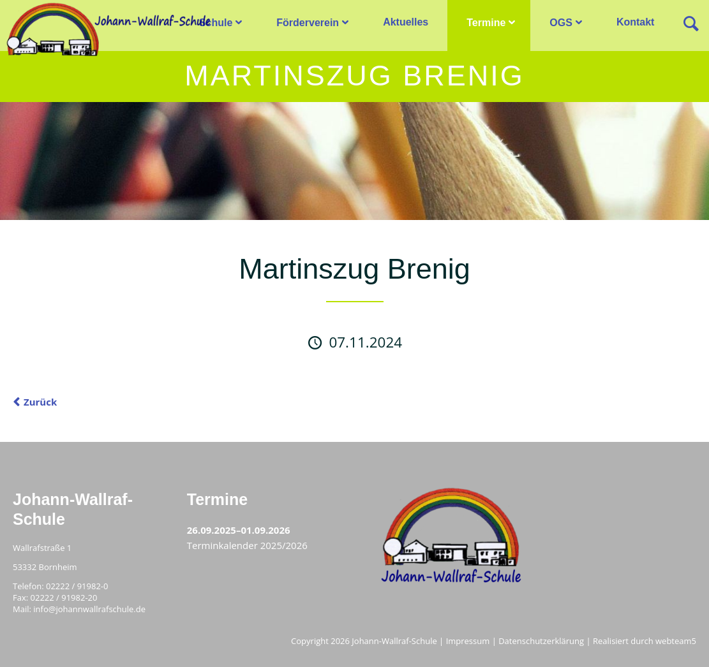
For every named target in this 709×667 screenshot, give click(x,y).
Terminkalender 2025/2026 (247, 545)
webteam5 (675, 641)
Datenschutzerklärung (541, 641)
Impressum (468, 641)
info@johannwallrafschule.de (89, 609)
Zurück (40, 401)
